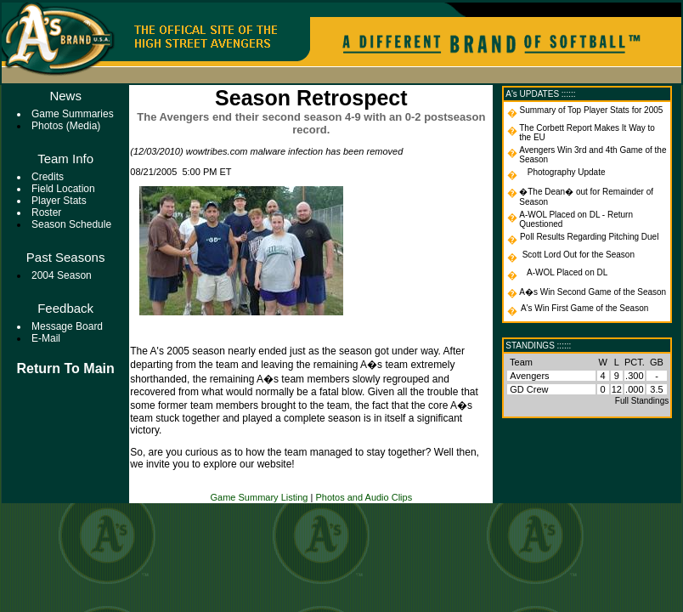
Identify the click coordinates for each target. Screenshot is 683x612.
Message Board (67, 326)
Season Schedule (71, 224)
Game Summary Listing (259, 497)
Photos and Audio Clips (363, 497)
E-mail (45, 338)
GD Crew (529, 389)
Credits (47, 177)
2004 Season (61, 275)
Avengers (529, 376)
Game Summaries (72, 114)
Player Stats (59, 201)
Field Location (63, 189)
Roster (46, 212)
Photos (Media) (65, 126)
